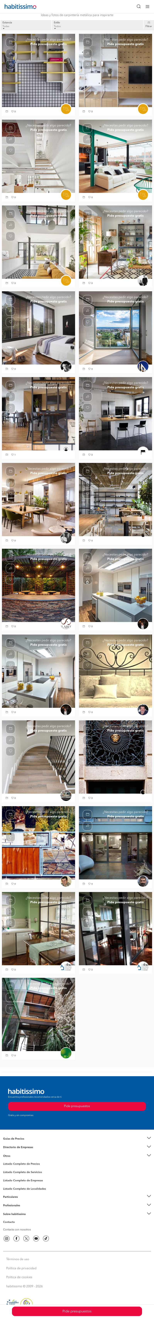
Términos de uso (17, 1259)
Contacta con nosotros (17, 1229)
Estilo (57, 22)
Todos (57, 27)
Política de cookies (19, 1277)
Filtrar (149, 26)
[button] (7, 112)
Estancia (7, 22)
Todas (6, 27)
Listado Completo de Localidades (24, 1189)
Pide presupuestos (77, 1311)
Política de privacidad (21, 1268)
